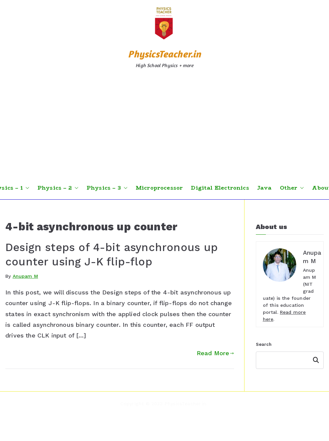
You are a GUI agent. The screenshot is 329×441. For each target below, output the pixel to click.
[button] (26, 188)
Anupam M (25, 276)
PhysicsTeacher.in (164, 54)
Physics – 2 (57, 188)
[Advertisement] (164, 126)
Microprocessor (159, 188)
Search (264, 344)
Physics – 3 (107, 188)
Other (292, 188)
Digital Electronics (220, 188)
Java (264, 188)
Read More (215, 353)
